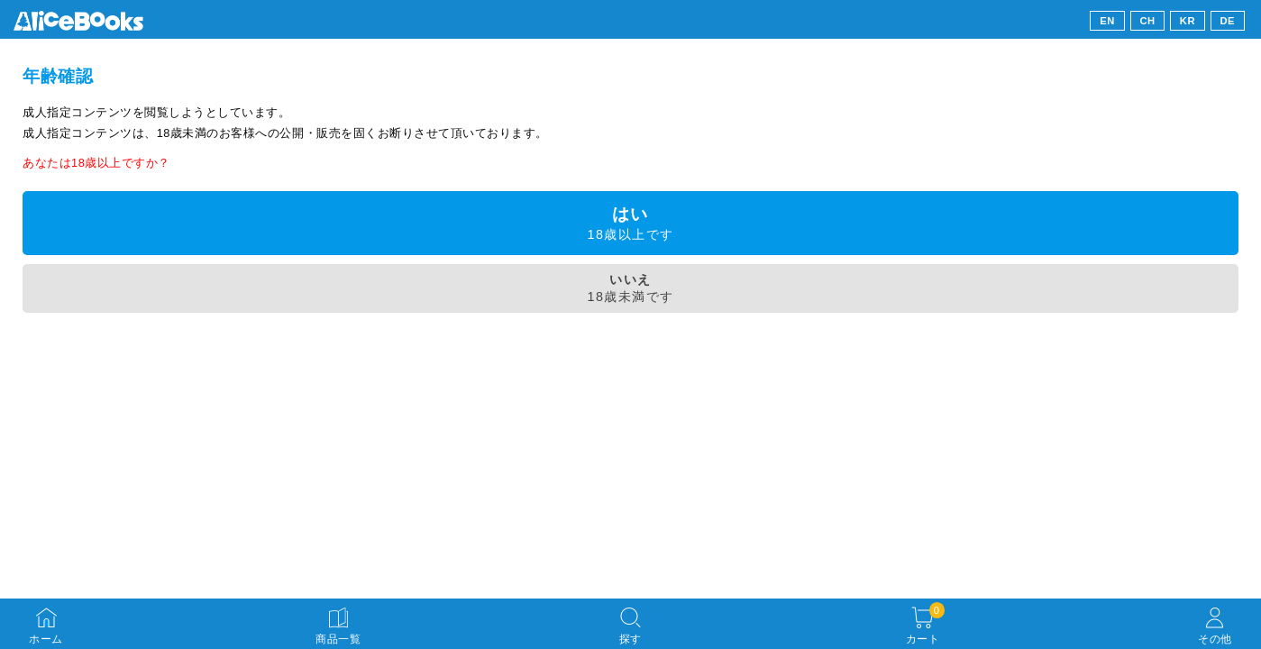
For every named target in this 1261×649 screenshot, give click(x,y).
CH (1147, 20)
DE (1228, 20)
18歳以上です (630, 223)
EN (1107, 20)
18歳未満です (630, 288)
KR (1187, 20)
